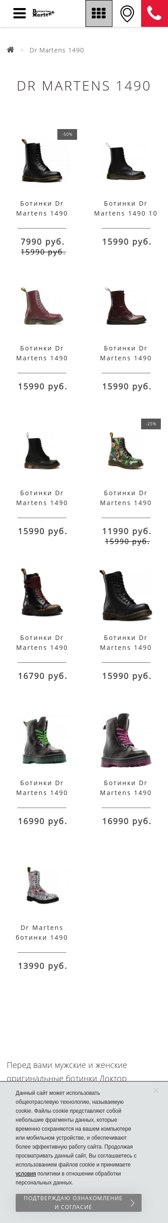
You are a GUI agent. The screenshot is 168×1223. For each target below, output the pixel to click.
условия (26, 1174)
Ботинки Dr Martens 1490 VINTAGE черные (42, 502)
